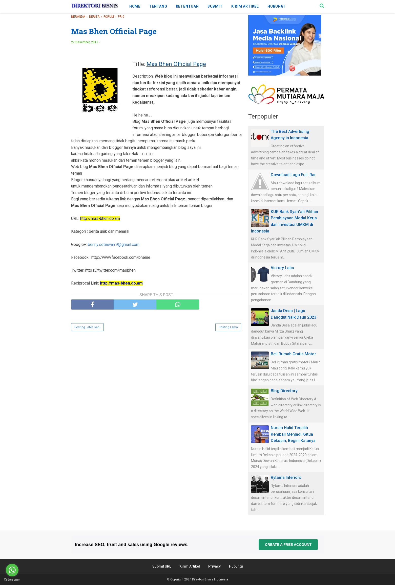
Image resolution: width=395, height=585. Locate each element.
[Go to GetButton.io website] (12, 579)
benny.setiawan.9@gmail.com (113, 244)
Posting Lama (228, 327)
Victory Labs (282, 267)
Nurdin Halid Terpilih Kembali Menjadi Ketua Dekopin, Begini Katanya (293, 434)
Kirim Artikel (189, 566)
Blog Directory (284, 390)
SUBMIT (215, 6)
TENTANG (158, 6)
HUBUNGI (276, 6)
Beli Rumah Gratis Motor (293, 354)
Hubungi (236, 566)
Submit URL (161, 566)
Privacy (214, 566)
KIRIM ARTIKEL (245, 6)
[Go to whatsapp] (12, 570)
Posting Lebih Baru (87, 327)
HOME (134, 6)
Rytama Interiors (286, 477)
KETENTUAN (187, 6)
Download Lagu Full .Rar (293, 174)
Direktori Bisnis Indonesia (210, 579)
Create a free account (288, 545)
